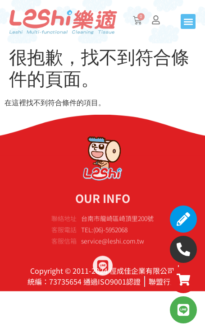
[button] (188, 21)
